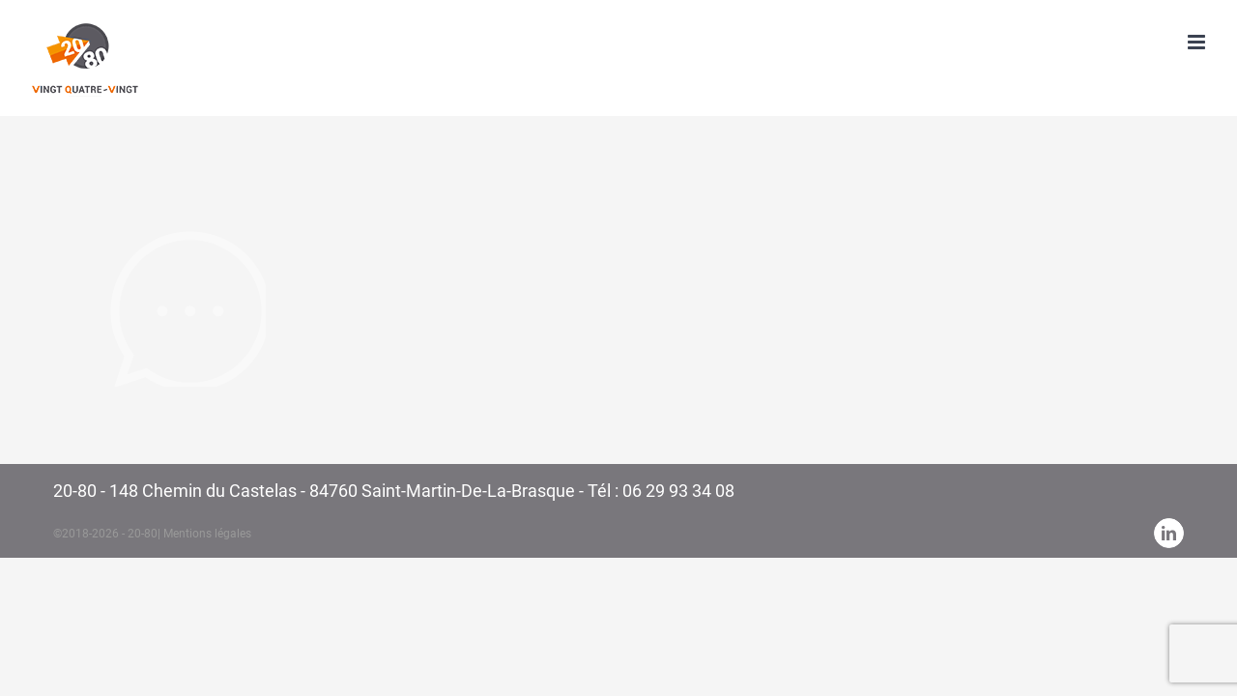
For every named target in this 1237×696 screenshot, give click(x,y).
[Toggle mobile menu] (1198, 42)
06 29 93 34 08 (678, 490)
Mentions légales (207, 533)
